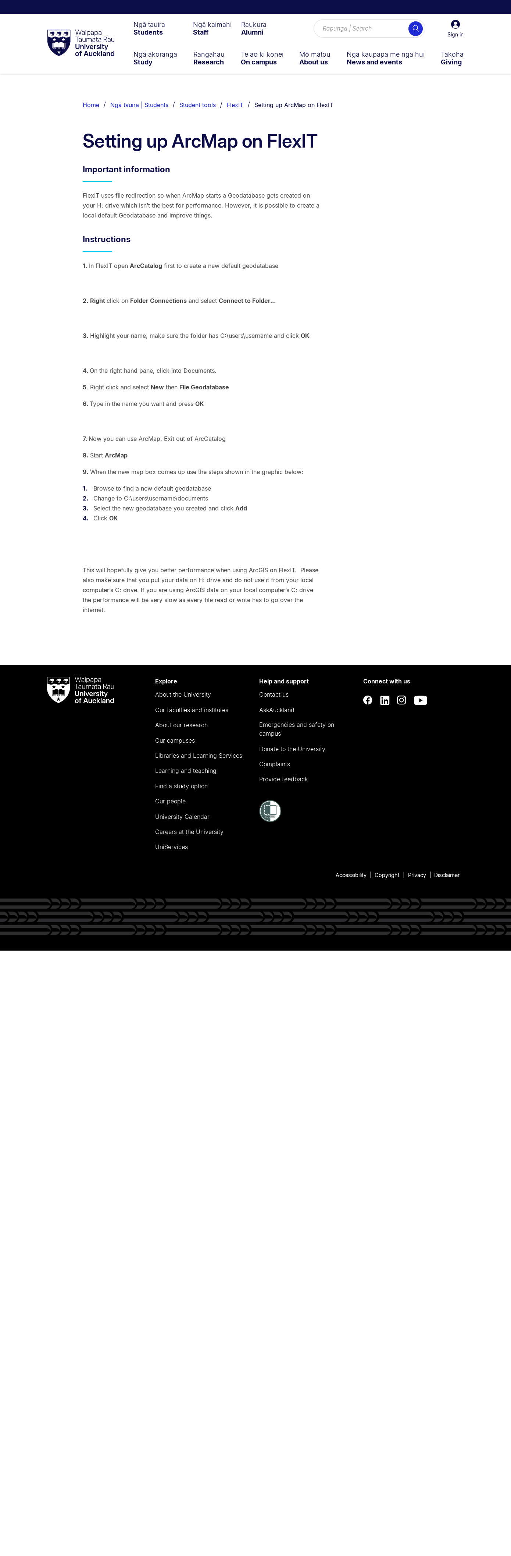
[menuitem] (149, 28)
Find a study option (181, 1391)
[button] (455, 29)
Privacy (417, 1480)
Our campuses (175, 1345)
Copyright (387, 1480)
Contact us (274, 1300)
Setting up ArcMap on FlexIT (293, 105)
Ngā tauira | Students (139, 105)
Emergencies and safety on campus (296, 1334)
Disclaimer (447, 1480)
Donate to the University (292, 1354)
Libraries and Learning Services (198, 1361)
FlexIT (235, 105)
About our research (181, 1330)
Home (91, 105)
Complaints (274, 1369)
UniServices (171, 1452)
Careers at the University (189, 1437)
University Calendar (182, 1421)
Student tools (197, 105)
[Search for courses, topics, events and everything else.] (369, 29)
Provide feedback (283, 1384)
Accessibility (351, 1480)
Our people (170, 1406)
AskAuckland (276, 1315)
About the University (183, 1300)
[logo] (80, 43)
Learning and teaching (186, 1376)
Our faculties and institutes (191, 1315)
